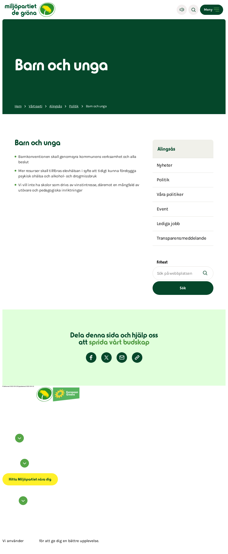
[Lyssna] (182, 10)
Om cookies (6, 469)
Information (16, 466)
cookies (31, 540)
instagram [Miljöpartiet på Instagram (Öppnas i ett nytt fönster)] (5, 446)
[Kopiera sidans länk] (137, 357)
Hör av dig (15, 504)
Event (162, 209)
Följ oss (14, 441)
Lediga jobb (168, 223)
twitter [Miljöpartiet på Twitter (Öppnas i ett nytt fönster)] (4, 447)
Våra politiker (170, 194)
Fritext (162, 262)
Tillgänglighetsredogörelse (11, 471)
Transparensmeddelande (181, 238)
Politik (163, 179)
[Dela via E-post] (122, 357)
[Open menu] (211, 10)
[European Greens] (66, 401)
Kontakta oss (6, 507)
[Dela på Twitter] (106, 357)
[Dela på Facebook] (91, 357)
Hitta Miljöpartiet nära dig (30, 479)
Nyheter (164, 165)
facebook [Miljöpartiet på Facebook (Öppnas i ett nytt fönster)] (5, 444)
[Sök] (193, 10)
